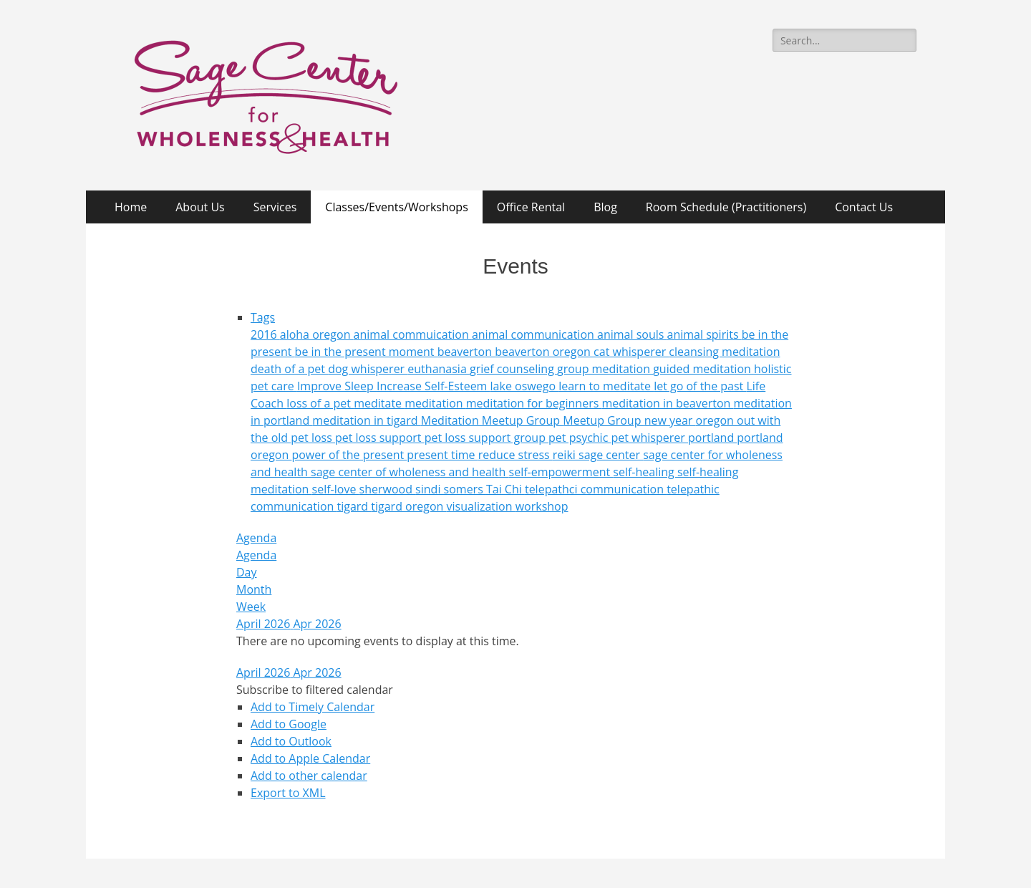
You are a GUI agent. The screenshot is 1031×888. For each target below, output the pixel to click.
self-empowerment (561, 472)
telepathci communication (596, 489)
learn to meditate (606, 386)
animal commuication (413, 334)
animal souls (632, 334)
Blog (605, 207)
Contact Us (864, 207)
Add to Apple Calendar (310, 758)
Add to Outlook (291, 741)
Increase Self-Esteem (433, 386)
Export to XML (288, 793)
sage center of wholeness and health (409, 472)
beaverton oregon (544, 351)
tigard (354, 506)
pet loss (313, 437)
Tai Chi (505, 489)
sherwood (387, 489)
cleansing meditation (724, 351)
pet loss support (380, 437)
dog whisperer (367, 369)
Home (131, 207)
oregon (716, 420)
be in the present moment (366, 351)
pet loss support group (486, 437)
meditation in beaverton (667, 403)
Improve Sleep (337, 386)
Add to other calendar (309, 775)
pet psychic (579, 437)
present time (442, 455)
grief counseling (513, 369)
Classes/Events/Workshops (396, 207)
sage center (611, 455)
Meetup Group (603, 420)
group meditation (605, 369)
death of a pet (289, 369)
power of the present (349, 455)
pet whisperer (649, 437)
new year (670, 420)
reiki (566, 455)
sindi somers (450, 489)
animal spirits (704, 334)
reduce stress (515, 455)
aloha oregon (317, 334)
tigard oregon (408, 506)
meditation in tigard (366, 420)
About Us (200, 207)
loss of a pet (320, 403)
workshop (542, 506)
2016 (265, 334)
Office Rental (531, 207)
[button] (314, 690)
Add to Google (288, 724)
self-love (335, 489)
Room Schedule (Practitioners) (726, 207)
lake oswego (524, 386)
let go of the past (700, 386)
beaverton (466, 351)
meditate (379, 403)
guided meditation (703, 369)
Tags (263, 317)
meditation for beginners (534, 403)
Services (275, 207)
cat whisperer (631, 351)
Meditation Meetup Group (492, 420)
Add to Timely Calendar (312, 707)
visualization (481, 506)
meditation (435, 403)
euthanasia (438, 369)
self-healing (645, 472)
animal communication (534, 334)
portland (712, 437)
